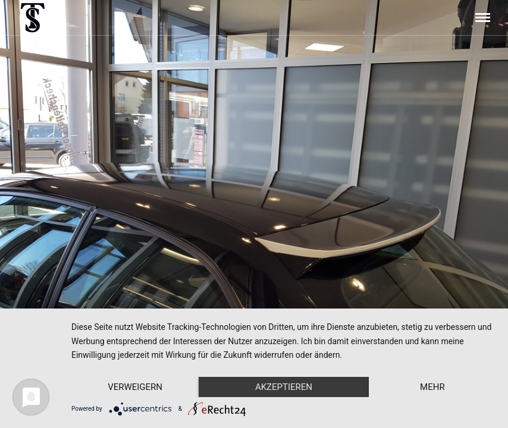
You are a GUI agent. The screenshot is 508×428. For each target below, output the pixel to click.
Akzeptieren (283, 387)
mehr (432, 387)
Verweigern (135, 387)
